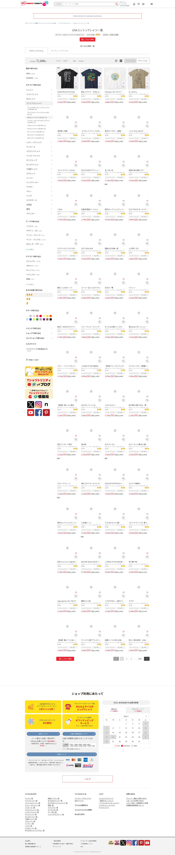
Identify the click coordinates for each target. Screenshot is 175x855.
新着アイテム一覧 (53, 798)
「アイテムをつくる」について (109, 803)
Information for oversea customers (87, 16)
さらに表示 (29, 249)
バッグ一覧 (28, 826)
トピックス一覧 (53, 807)
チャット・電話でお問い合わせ (136, 798)
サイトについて (104, 807)
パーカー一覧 (29, 823)
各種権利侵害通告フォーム (135, 805)
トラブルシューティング (107, 805)
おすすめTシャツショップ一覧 (58, 803)
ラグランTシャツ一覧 (32, 810)
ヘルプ (87, 778)
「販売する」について (106, 801)
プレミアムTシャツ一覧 (32, 803)
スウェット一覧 (30, 821)
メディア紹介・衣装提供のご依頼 (137, 803)
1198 (140, 659)
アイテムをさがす (30, 794)
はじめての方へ (80, 814)
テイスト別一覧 (53, 810)
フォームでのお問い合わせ (135, 801)
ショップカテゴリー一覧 (56, 814)
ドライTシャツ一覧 (31, 801)
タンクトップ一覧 (31, 814)
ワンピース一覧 (30, 807)
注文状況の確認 (124, 6)
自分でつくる (79, 801)
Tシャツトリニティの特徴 (83, 810)
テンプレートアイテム (60, 50)
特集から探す (34, 360)
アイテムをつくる (80, 794)
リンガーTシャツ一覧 (32, 812)
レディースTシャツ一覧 (32, 805)
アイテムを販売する (81, 805)
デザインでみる (142, 61)
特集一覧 (51, 805)
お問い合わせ (130, 794)
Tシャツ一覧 (29, 798)
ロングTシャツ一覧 (31, 817)
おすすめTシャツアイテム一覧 (35, 830)
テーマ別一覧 (52, 812)
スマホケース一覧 (30, 828)
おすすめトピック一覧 (55, 801)
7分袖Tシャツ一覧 (31, 819)
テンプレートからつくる (83, 798)
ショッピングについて (106, 798)
